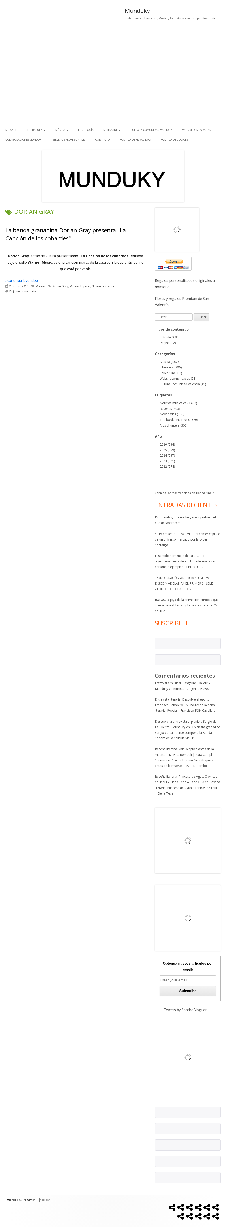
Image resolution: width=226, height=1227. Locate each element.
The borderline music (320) (179, 419)
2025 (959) (167, 450)
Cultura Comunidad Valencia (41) (183, 384)
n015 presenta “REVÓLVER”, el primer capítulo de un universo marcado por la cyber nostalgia (187, 539)
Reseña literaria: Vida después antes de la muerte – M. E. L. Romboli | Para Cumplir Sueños (184, 754)
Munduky (137, 11)
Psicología (86, 130)
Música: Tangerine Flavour (192, 688)
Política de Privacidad (135, 139)
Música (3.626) (170, 362)
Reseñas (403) (170, 408)
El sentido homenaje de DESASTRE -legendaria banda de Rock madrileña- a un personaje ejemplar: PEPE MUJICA (185, 561)
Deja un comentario (22, 291)
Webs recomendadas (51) (178, 378)
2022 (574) (167, 466)
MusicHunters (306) (174, 425)
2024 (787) (167, 455)
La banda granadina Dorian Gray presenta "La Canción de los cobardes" (65, 234)
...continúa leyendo (21, 280)
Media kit (11, 130)
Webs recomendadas (196, 130)
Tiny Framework (26, 1199)
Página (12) (168, 343)
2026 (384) (167, 444)
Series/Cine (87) (171, 373)
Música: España (80, 286)
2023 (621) (167, 461)
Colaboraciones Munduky (24, 139)
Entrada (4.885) (170, 337)
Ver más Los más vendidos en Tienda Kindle (184, 493)
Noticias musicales (104, 286)
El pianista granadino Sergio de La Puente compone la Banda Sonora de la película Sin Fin (187, 732)
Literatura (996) (171, 367)
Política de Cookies (174, 139)
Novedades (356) (172, 414)
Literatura (34, 130)
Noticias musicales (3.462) (178, 403)
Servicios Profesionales (69, 139)
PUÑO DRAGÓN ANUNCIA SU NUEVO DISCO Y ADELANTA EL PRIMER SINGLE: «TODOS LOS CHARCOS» (184, 583)
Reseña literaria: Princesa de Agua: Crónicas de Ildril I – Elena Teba (187, 787)
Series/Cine (110, 130)
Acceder (45, 1199)
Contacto (102, 139)
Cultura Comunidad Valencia (151, 130)
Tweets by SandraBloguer (185, 1009)
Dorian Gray (60, 286)
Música (60, 130)
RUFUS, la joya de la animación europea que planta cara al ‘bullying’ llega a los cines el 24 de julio (186, 605)
